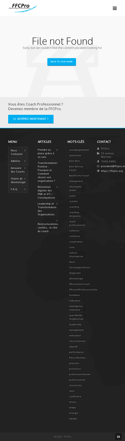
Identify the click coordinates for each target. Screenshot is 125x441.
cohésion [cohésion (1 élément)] (74, 230)
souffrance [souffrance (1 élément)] (75, 396)
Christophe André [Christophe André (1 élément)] (75, 188)
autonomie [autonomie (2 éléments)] (75, 155)
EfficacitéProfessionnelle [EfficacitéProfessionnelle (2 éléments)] (83, 289)
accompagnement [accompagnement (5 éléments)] (79, 150)
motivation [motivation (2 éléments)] (75, 335)
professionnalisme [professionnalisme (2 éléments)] (79, 374)
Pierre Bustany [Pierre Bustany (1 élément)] (77, 357)
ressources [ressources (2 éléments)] (75, 385)
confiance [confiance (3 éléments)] (74, 236)
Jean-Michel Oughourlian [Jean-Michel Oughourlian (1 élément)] (76, 317)
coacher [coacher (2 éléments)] (73, 201)
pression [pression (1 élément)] (74, 363)
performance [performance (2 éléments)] (76, 352)
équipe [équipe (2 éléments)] (73, 418)
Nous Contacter (17, 152)
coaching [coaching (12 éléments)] (74, 207)
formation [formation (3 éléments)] (74, 295)
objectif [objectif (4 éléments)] (73, 346)
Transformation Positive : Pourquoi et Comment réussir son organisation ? (47, 172)
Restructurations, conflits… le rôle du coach (48, 228)
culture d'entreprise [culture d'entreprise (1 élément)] (76, 254)
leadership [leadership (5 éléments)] (75, 324)
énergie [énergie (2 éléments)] (73, 413)
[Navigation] (115, 8)
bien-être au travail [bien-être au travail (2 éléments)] (76, 168)
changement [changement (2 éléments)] (76, 181)
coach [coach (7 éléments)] (72, 195)
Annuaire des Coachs (18, 170)
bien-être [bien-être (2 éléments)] (74, 161)
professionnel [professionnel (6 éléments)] (77, 379)
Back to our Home (62, 61)
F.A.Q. (14, 189)
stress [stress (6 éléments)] (72, 402)
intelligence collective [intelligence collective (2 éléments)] (76, 308)
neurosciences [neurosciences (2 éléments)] (77, 341)
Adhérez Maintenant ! (30, 118)
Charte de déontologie (18, 180)
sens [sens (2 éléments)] (72, 391)
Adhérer (15, 161)
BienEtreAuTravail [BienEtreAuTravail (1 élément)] (79, 175)
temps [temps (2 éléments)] (72, 407)
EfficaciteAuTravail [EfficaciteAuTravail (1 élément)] (79, 284)
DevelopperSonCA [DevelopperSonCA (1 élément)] (79, 267)
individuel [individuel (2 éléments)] (75, 300)
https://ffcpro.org (112, 171)
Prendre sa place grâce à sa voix (46, 153)
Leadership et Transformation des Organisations (47, 209)
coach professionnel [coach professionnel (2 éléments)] (77, 223)
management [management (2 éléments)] (76, 330)
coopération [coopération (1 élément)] (76, 241)
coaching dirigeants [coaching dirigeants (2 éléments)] (75, 214)
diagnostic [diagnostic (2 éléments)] (75, 273)
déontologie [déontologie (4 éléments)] (76, 278)
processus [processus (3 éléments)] (75, 368)
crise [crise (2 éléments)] (72, 247)
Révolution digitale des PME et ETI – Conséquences (46, 192)
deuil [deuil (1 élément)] (72, 262)
